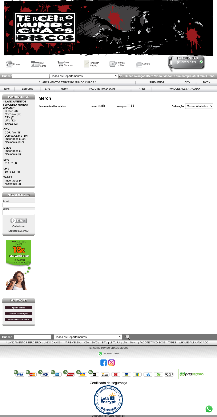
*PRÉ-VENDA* (157, 82)
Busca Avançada (135, 76)
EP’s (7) (9, 117)
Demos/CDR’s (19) (16, 135)
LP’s (47, 88)
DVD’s (206, 82)
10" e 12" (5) (12, 171)
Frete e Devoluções (18, 313)
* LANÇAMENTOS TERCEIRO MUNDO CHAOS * (67, 82)
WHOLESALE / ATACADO (185, 88)
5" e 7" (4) (11, 162)
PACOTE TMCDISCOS (102, 88)
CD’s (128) (11, 111)
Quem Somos (18, 307)
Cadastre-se (18, 226)
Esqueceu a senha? (18, 231)
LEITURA (27, 88)
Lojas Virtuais (115, 416)
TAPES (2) (11, 123)
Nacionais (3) (13, 183)
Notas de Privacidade (18, 319)
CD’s (187, 82)
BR (123, 416)
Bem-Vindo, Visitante (161, 76)
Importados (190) (15, 138)
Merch (64, 88)
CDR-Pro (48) (13, 132)
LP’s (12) (10, 120)
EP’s (7, 88)
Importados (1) (14, 150)
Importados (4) (14, 180)
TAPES (141, 88)
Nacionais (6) (13, 154)
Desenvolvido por (100, 416)
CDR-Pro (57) (13, 114)
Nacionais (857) (14, 142)
